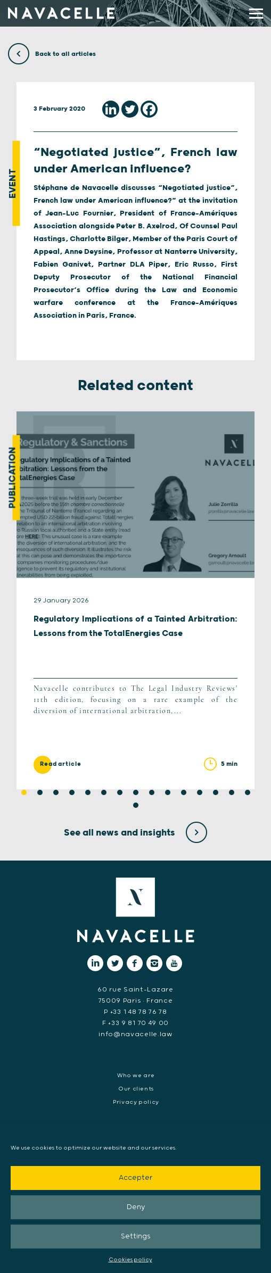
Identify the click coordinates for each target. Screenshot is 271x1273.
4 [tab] (72, 792)
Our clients (136, 1089)
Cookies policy (130, 1260)
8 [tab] (135, 792)
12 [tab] (199, 792)
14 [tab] (231, 792)
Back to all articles (52, 54)
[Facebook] (149, 109)
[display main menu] (256, 14)
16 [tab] (135, 805)
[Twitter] (129, 109)
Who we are (136, 1075)
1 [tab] (24, 792)
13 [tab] (215, 792)
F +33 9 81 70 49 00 (135, 1023)
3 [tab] (56, 792)
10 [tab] (167, 792)
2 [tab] (40, 792)
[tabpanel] (135, 600)
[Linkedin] (110, 109)
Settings (136, 1237)
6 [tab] (103, 792)
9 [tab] (151, 792)
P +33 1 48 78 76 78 (135, 1012)
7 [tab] (119, 792)
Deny (136, 1207)
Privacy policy (136, 1102)
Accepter (135, 1178)
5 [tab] (88, 792)
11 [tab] (183, 792)
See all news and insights (135, 833)
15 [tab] (247, 792)
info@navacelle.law (135, 1034)
